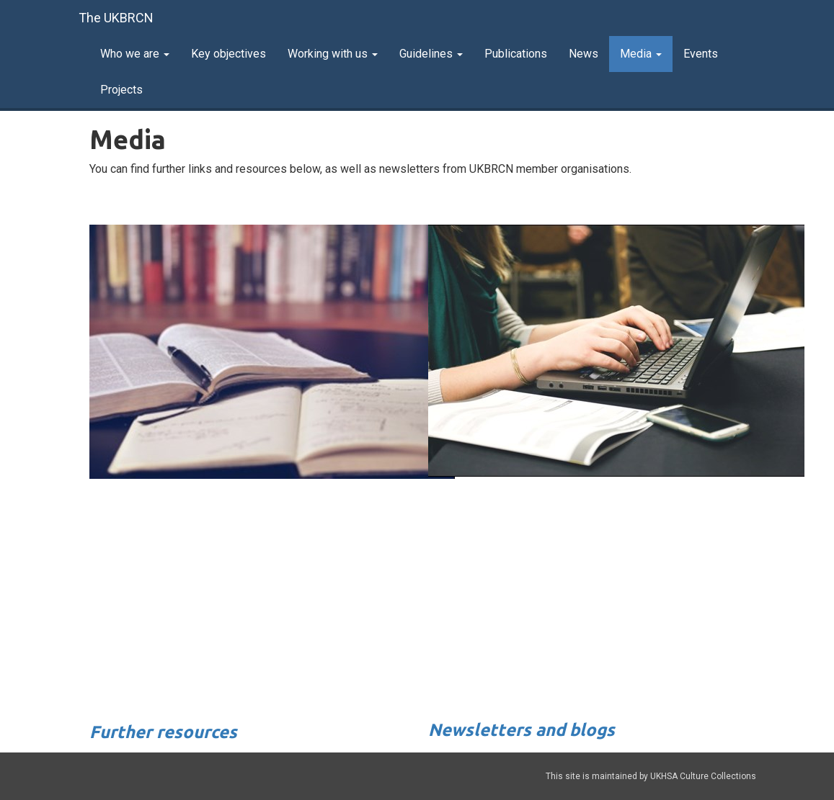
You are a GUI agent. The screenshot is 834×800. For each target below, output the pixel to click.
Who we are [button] (134, 53)
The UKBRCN (116, 17)
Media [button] (641, 53)
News (583, 53)
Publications (515, 53)
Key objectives (228, 53)
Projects (121, 89)
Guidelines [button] (431, 53)
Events (700, 53)
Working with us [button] (333, 53)
